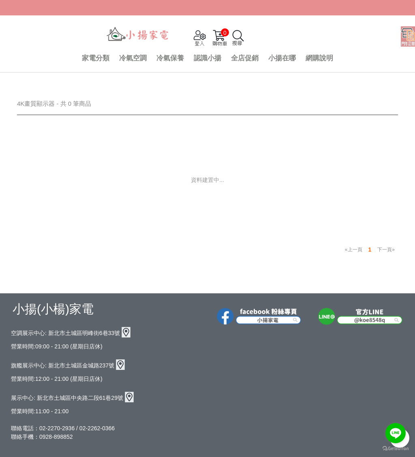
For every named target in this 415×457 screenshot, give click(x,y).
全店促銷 (245, 58)
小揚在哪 (282, 58)
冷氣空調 (133, 58)
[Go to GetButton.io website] (396, 448)
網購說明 (319, 58)
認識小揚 (207, 58)
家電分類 (95, 58)
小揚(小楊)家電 (53, 309)
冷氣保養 (170, 58)
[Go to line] (395, 433)
